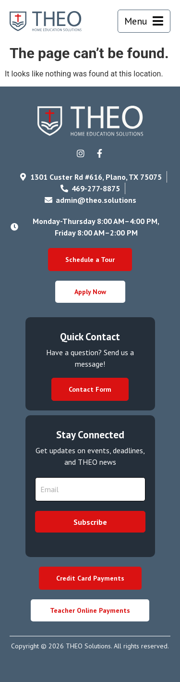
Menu (135, 21)
